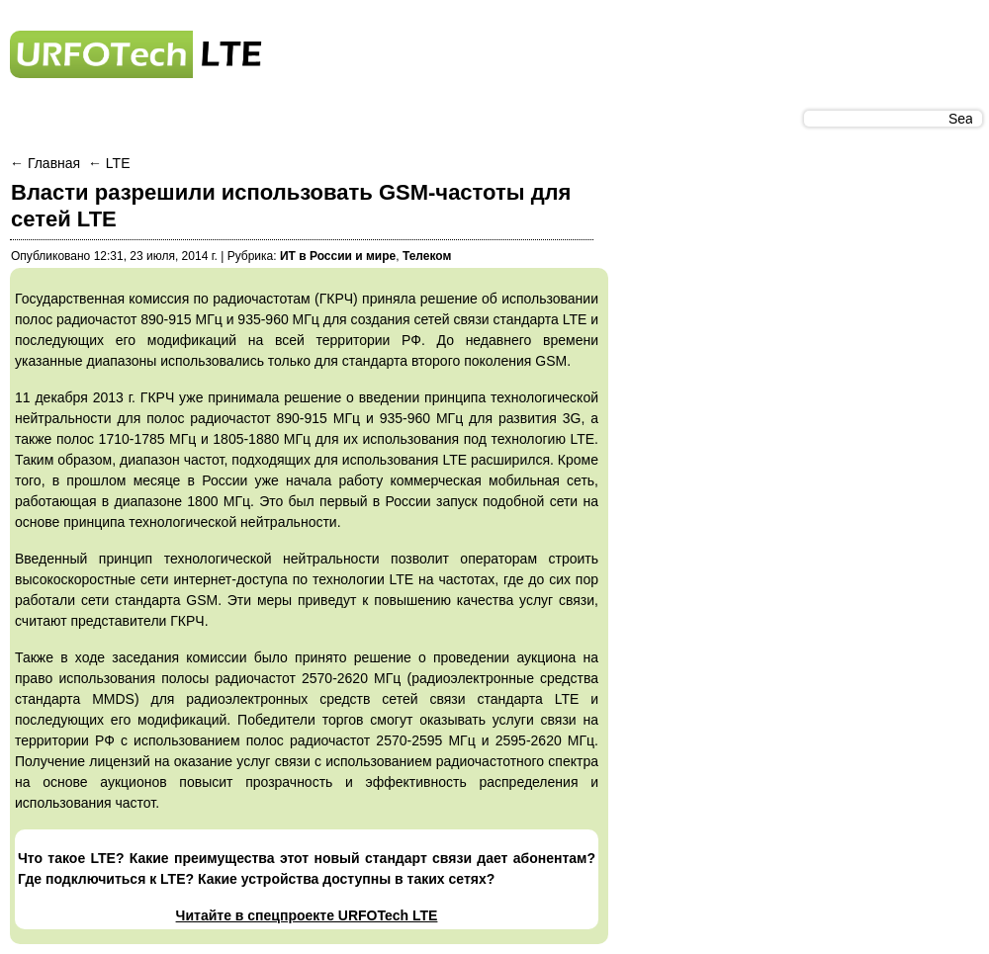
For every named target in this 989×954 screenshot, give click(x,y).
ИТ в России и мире (338, 256)
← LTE (109, 163)
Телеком (427, 256)
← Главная (47, 163)
